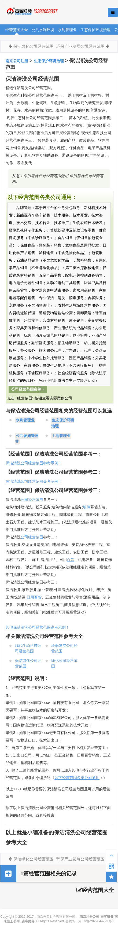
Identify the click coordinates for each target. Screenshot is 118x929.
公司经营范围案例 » (28, 389)
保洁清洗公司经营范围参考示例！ (34, 463)
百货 (70, 559)
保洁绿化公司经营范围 (33, 46)
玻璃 (86, 507)
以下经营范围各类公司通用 (76, 778)
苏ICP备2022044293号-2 (96, 921)
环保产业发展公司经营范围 (80, 46)
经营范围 (35, 537)
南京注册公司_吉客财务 (40, 12)
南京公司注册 (17, 61)
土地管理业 (61, 436)
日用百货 (34, 597)
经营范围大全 (16, 30)
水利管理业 (67, 30)
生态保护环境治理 (95, 30)
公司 (24, 537)
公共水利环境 (43, 30)
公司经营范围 (32, 499)
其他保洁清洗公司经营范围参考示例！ (37, 627)
